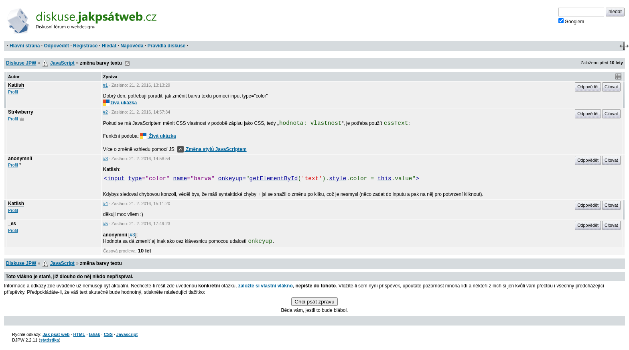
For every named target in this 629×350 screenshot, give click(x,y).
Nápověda (131, 46)
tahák (94, 334)
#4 (105, 203)
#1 (105, 85)
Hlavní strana (25, 46)
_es (12, 223)
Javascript (127, 334)
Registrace (85, 46)
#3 (105, 158)
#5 (105, 223)
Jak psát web (56, 334)
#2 (105, 112)
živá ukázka (120, 103)
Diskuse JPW (21, 63)
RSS (127, 63)
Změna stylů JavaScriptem (212, 149)
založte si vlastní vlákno (265, 286)
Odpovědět (56, 46)
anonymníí (20, 158)
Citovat (611, 86)
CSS (108, 334)
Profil (13, 92)
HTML (79, 334)
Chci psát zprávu (314, 302)
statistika (49, 340)
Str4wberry (20, 112)
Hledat (108, 46)
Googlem (571, 21)
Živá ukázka (158, 136)
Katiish (16, 85)
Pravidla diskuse (167, 46)
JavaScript (62, 63)
